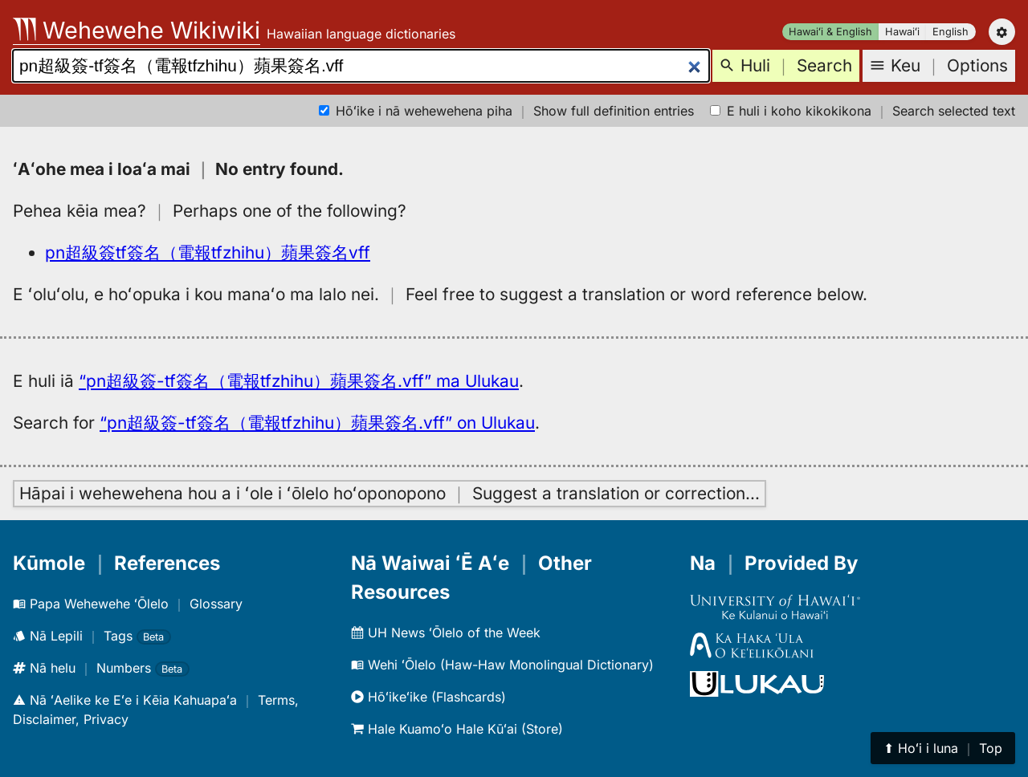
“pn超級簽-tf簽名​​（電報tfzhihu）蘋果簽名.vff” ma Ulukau (299, 381)
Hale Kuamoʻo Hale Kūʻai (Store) (457, 729)
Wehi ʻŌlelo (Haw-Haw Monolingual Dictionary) (502, 665)
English (950, 32)
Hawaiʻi (902, 32)
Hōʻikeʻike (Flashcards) (428, 697)
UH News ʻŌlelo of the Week (446, 632)
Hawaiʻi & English (830, 32)
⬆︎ (942, 748)
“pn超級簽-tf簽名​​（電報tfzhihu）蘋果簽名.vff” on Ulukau (317, 423)
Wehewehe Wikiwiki (136, 30)
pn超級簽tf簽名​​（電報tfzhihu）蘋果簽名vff (207, 252)
